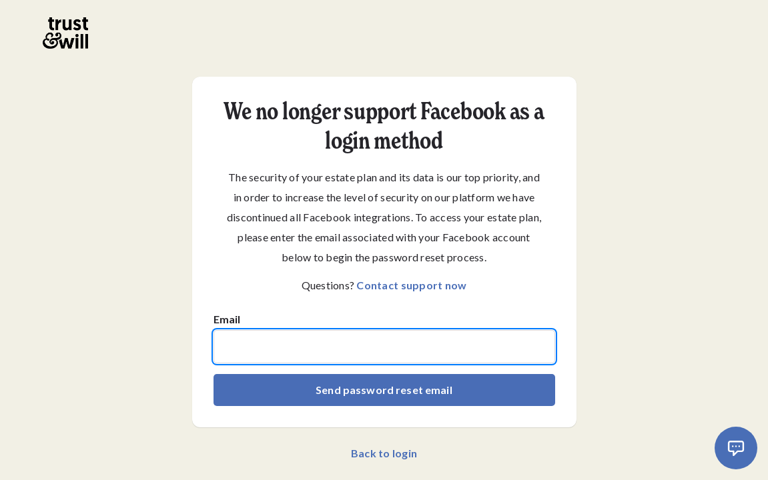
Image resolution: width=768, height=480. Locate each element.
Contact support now (411, 285)
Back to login (384, 453)
